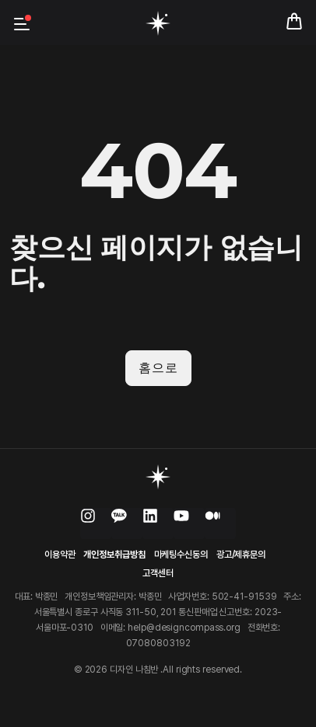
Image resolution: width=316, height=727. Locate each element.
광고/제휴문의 (240, 554)
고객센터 (158, 573)
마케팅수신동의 (181, 554)
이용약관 (59, 554)
